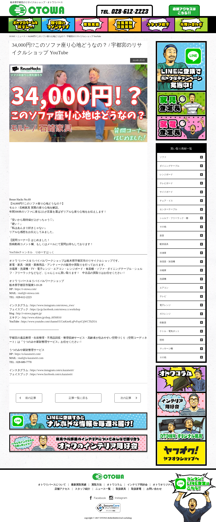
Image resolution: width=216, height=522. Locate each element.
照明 (162, 340)
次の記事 (125, 397)
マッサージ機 (166, 348)
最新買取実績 (78, 484)
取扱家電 (136, 489)
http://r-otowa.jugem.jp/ (29, 313)
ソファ (163, 157)
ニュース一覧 (103, 489)
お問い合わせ (154, 489)
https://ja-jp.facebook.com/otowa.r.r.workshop (55, 309)
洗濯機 (163, 279)
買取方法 (96, 484)
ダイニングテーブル (169, 166)
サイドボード (166, 192)
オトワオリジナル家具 (165, 484)
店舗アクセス (62, 489)
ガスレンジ (165, 313)
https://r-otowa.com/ (26, 289)
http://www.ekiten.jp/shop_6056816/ (41, 317)
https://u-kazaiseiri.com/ (28, 354)
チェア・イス (166, 200)
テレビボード (166, 183)
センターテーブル (168, 209)
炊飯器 (163, 322)
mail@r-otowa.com (28, 293)
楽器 (162, 235)
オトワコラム (114, 484)
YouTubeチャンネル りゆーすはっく (31, 252)
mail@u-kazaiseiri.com (30, 358)
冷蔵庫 (163, 270)
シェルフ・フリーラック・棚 (174, 218)
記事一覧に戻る (78, 397)
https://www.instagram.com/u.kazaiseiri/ (52, 370)
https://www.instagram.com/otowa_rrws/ (52, 305)
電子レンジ (165, 305)
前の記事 (30, 397)
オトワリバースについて (52, 484)
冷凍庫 (163, 253)
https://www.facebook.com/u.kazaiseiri (51, 374)
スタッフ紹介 (82, 489)
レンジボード (166, 174)
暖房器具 (164, 244)
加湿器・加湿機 (167, 261)
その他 (163, 226)
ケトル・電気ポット (169, 331)
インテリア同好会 (137, 484)
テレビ (163, 296)
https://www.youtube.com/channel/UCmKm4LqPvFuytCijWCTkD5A (59, 321)
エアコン (164, 287)
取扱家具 (121, 489)
